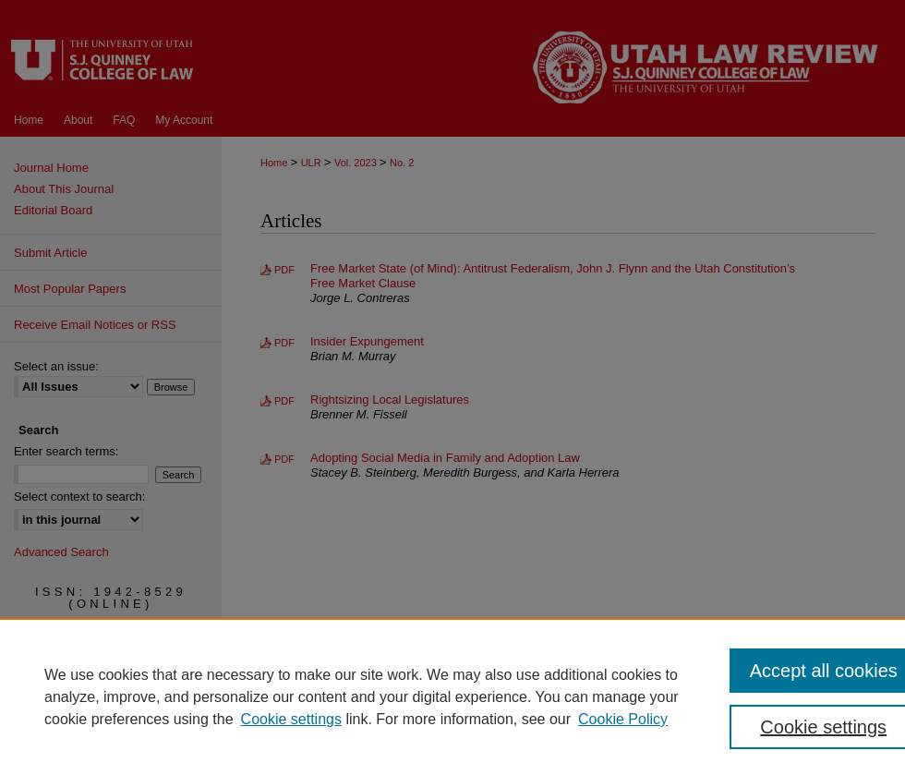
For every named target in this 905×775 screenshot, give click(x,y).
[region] (452, 696)
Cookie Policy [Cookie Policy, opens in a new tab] (623, 719)
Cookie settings (291, 719)
